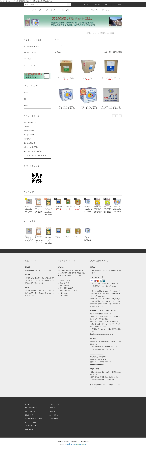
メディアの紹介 (29, 130)
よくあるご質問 (29, 135)
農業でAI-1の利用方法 (31, 147)
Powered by (73, 444)
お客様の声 (27, 139)
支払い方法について (31, 407)
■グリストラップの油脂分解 (32, 151)
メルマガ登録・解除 (91, 10)
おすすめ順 (107, 52)
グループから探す (50, 10)
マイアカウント (54, 404)
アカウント (86, 5)
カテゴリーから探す (35, 10)
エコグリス (61, 39)
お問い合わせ (104, 10)
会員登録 (96, 5)
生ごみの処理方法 (29, 143)
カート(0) (117, 5)
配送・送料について (31, 411)
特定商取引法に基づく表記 (33, 418)
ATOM (31, 429)
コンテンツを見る (63, 10)
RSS (26, 429)
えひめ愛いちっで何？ (31, 122)
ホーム (26, 10)
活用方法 (26, 126)
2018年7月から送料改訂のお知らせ (35, 155)
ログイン (106, 5)
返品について (29, 415)
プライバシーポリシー (32, 422)
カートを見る (53, 415)
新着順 (119, 52)
